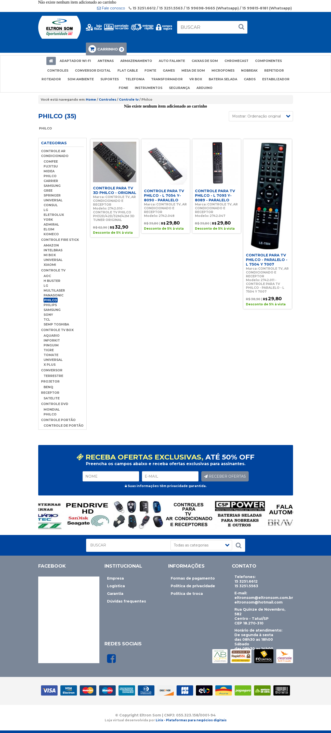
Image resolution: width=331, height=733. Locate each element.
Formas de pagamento (193, 578)
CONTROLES (57, 70)
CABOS (250, 79)
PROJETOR (50, 381)
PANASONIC (53, 295)
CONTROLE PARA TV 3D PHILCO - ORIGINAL (114, 190)
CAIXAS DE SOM (205, 61)
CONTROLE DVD (54, 404)
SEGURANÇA (179, 88)
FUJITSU (51, 166)
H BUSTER (52, 281)
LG (46, 210)
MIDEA (49, 171)
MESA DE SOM (193, 70)
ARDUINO (204, 88)
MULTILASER (54, 290)
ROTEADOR (51, 79)
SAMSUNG (52, 186)
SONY (48, 315)
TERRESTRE (53, 376)
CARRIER (51, 181)
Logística (116, 586)
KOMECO (51, 234)
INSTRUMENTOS (148, 88)
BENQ (48, 387)
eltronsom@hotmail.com (258, 602)
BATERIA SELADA (223, 79)
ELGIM (49, 229)
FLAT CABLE (127, 70)
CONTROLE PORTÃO (58, 420)
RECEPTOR (50, 393)
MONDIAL (52, 409)
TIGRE (49, 350)
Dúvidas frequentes (126, 601)
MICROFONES (222, 70)
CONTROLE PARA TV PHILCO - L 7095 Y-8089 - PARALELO (215, 195)
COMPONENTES (268, 61)
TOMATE (51, 355)
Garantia (115, 593)
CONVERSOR (51, 370)
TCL (47, 319)
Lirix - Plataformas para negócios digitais (191, 720)
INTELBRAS (53, 250)
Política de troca (187, 593)
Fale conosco (111, 8)
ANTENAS (106, 61)
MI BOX (50, 255)
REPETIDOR (274, 70)
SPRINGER (52, 195)
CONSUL (51, 205)
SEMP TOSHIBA (56, 324)
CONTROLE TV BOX (57, 330)
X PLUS (50, 365)
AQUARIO (52, 335)
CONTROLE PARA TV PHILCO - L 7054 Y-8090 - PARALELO (164, 195)
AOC (47, 276)
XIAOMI (50, 265)
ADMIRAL (51, 224)
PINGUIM (51, 345)
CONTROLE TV (53, 270)
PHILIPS (50, 305)
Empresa (115, 578)
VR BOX (195, 79)
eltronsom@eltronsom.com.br (263, 597)
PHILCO (50, 176)
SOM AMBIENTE (81, 79)
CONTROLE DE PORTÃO (64, 425)
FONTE (150, 70)
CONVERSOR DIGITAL (93, 70)
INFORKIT (52, 340)
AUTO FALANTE (172, 61)
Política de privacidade (193, 586)
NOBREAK (249, 70)
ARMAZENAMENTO (136, 61)
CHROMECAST (236, 61)
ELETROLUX (54, 215)
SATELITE (52, 398)
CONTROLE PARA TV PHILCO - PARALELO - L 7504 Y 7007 (266, 260)
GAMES (169, 70)
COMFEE (51, 161)
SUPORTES (109, 79)
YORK (48, 219)
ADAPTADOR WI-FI (75, 61)
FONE (123, 88)
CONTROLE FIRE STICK (60, 240)
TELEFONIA (134, 79)
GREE (48, 190)
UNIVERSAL (53, 200)
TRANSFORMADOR (167, 79)
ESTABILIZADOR (275, 79)
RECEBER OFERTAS (225, 476)
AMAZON (51, 245)
